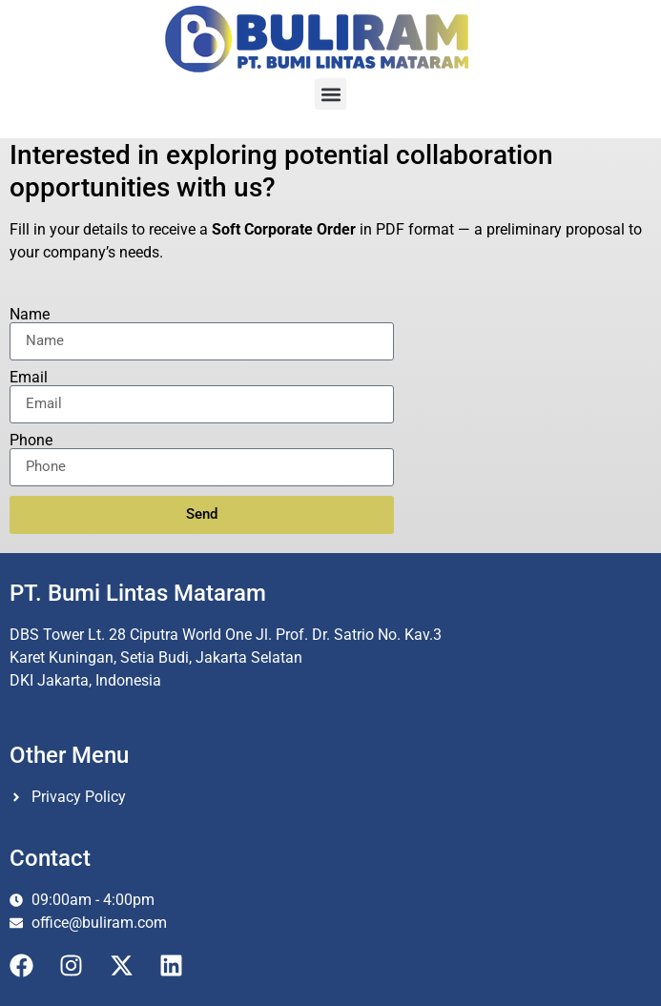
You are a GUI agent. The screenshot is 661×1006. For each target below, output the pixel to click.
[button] (330, 94)
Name (30, 314)
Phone (31, 440)
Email (29, 377)
